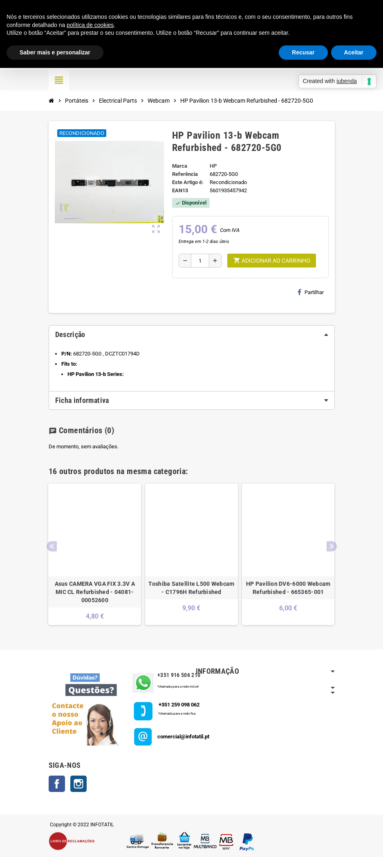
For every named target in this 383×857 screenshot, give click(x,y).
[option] (94, 554)
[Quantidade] (200, 260)
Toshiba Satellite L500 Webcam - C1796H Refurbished (191, 587)
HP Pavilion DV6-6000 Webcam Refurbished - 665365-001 (288, 587)
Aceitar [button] (353, 52)
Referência (185, 174)
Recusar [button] (303, 52)
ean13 (180, 190)
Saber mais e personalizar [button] (55, 52)
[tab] (191, 335)
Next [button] (332, 546)
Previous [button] (52, 546)
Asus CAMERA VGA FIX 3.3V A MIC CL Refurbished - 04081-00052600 (95, 591)
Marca (179, 166)
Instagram (78, 784)
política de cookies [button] (90, 25)
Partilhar (311, 292)
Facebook (57, 784)
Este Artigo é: (188, 182)
